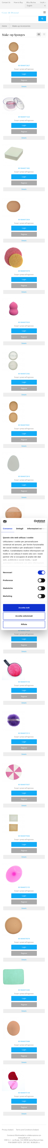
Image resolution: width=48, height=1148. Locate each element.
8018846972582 (24, 374)
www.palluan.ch (24, 1138)
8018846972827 (24, 65)
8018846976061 (24, 425)
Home (4, 26)
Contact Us (6, 2)
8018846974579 (24, 271)
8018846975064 (24, 836)
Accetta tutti (24, 608)
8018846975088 (24, 1041)
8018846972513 (24, 733)
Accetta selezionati (24, 616)
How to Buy (18, 2)
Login (24, 74)
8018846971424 (24, 117)
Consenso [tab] (7, 528)
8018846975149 (24, 1093)
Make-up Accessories (21, 26)
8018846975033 (24, 322)
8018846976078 (24, 939)
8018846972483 (24, 990)
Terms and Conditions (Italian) (27, 1130)
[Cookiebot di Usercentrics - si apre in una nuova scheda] (34, 521)
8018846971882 (24, 168)
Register (24, 80)
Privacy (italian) (7, 1130)
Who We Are (31, 2)
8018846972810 (24, 476)
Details (24, 86)
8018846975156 (24, 682)
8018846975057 (24, 785)
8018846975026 (24, 630)
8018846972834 (24, 220)
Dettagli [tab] (19, 528)
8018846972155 (24, 887)
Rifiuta (24, 624)
